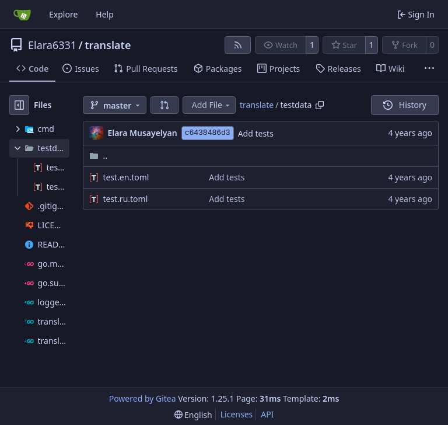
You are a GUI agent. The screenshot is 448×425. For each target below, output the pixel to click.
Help (105, 14)
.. (98, 155)
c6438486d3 (207, 132)
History (404, 104)
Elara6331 (52, 45)
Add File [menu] (212, 104)
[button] (164, 105)
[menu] (193, 414)
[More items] (429, 69)
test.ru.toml (125, 198)
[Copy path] (320, 105)
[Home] (22, 14)
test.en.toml (126, 177)
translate (108, 45)
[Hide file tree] (19, 105)
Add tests (256, 133)
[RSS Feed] (238, 45)
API (267, 414)
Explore (63, 14)
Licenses (236, 414)
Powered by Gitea (142, 398)
